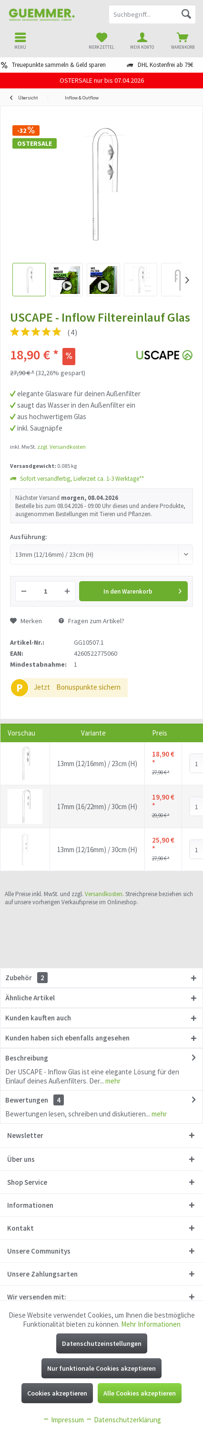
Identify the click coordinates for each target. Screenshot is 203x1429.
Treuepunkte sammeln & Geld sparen (59, 65)
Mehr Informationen (151, 1324)
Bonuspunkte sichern (88, 687)
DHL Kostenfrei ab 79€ (165, 65)
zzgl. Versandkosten (61, 446)
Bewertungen (26, 1099)
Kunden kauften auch (38, 1017)
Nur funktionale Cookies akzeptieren (101, 1368)
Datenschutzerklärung (123, 1419)
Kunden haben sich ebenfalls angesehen (67, 1037)
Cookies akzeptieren (57, 1393)
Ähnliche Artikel (30, 997)
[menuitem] (182, 40)
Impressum (63, 1419)
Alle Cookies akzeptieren (139, 1393)
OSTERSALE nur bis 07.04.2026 (102, 80)
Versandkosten (103, 894)
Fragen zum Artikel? (91, 621)
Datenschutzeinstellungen (102, 1343)
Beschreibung (26, 1057)
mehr (112, 1080)
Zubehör (26, 977)
